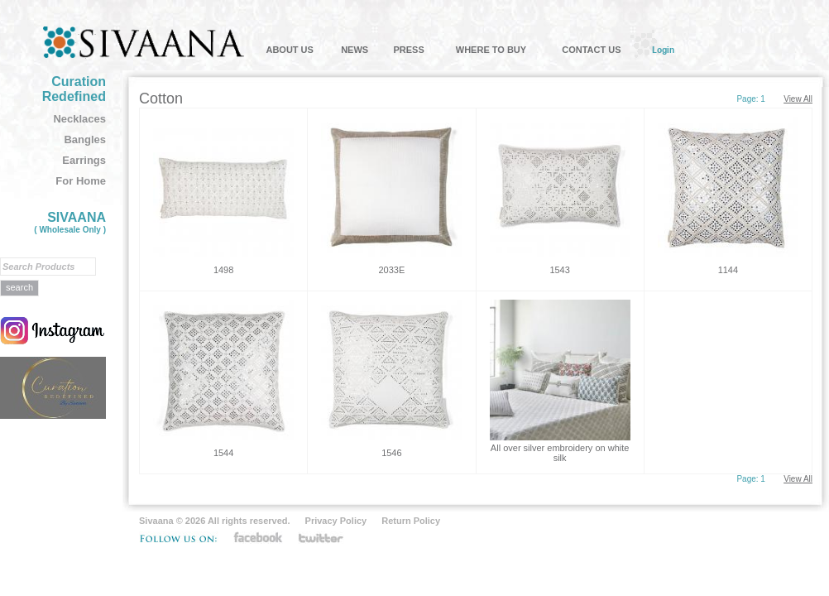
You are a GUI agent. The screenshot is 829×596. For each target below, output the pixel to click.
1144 (728, 270)
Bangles (85, 139)
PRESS (408, 50)
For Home (80, 181)
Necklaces (79, 119)
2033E (391, 270)
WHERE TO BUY (491, 50)
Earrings (84, 160)
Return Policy (410, 521)
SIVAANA (70, 222)
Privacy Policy (336, 521)
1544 (223, 453)
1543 (559, 270)
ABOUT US (289, 50)
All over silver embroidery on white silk (560, 453)
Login (663, 49)
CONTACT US (591, 50)
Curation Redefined (74, 88)
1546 (391, 453)
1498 (223, 270)
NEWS (354, 50)
